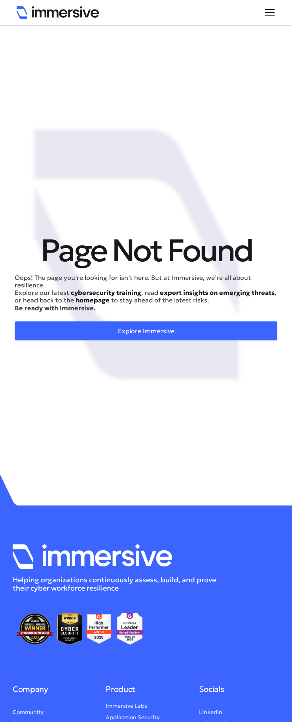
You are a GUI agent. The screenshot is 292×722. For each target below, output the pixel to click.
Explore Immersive (146, 331)
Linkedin (210, 712)
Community (28, 712)
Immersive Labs (126, 705)
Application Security (132, 717)
